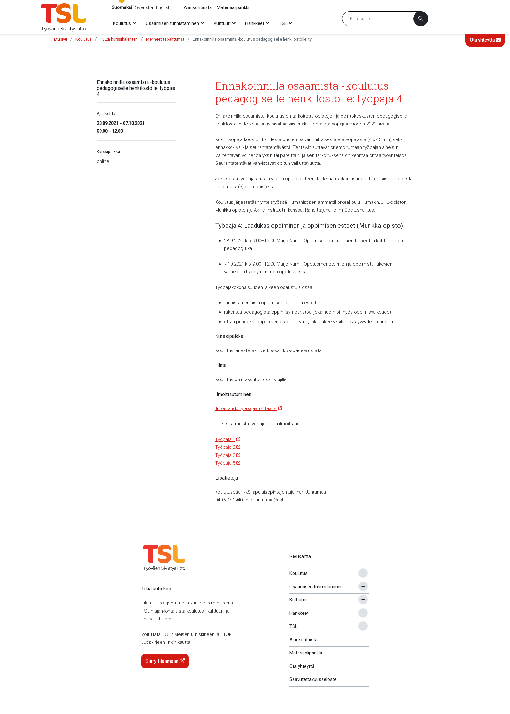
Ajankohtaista (198, 7)
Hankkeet (298, 613)
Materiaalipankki (233, 7)
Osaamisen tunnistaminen (316, 586)
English (163, 7)
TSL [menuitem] (283, 23)
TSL (293, 626)
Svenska (144, 7)
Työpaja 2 (225, 447)
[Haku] (420, 18)
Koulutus (83, 39)
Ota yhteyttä (485, 40)
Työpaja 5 (225, 463)
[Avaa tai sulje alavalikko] (363, 573)
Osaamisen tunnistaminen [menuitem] (172, 23)
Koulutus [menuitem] (122, 23)
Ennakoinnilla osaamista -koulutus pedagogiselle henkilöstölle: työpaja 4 (253, 39)
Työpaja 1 (225, 439)
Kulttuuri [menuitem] (222, 23)
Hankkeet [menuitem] (254, 23)
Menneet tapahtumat (165, 39)
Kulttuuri (297, 600)
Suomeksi (122, 7)
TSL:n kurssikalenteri (119, 39)
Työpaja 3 (225, 455)
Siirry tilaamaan (165, 661)
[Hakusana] (385, 18)
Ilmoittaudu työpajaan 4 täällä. (246, 408)
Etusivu (60, 39)
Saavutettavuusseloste (313, 679)
